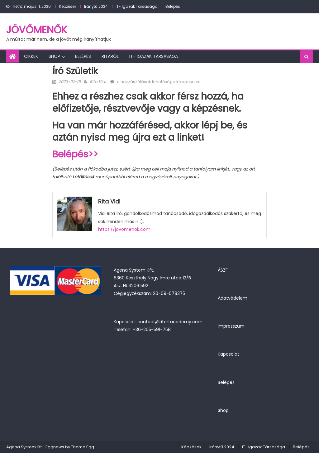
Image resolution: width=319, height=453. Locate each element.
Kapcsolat (228, 354)
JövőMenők (36, 30)
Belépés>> (75, 154)
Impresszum (231, 326)
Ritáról (110, 56)
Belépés (172, 6)
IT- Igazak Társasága (137, 6)
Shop (54, 56)
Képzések (67, 6)
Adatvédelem (232, 298)
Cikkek (31, 56)
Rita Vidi (98, 82)
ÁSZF (223, 270)
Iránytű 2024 (96, 6)
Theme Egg (82, 447)
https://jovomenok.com (124, 229)
